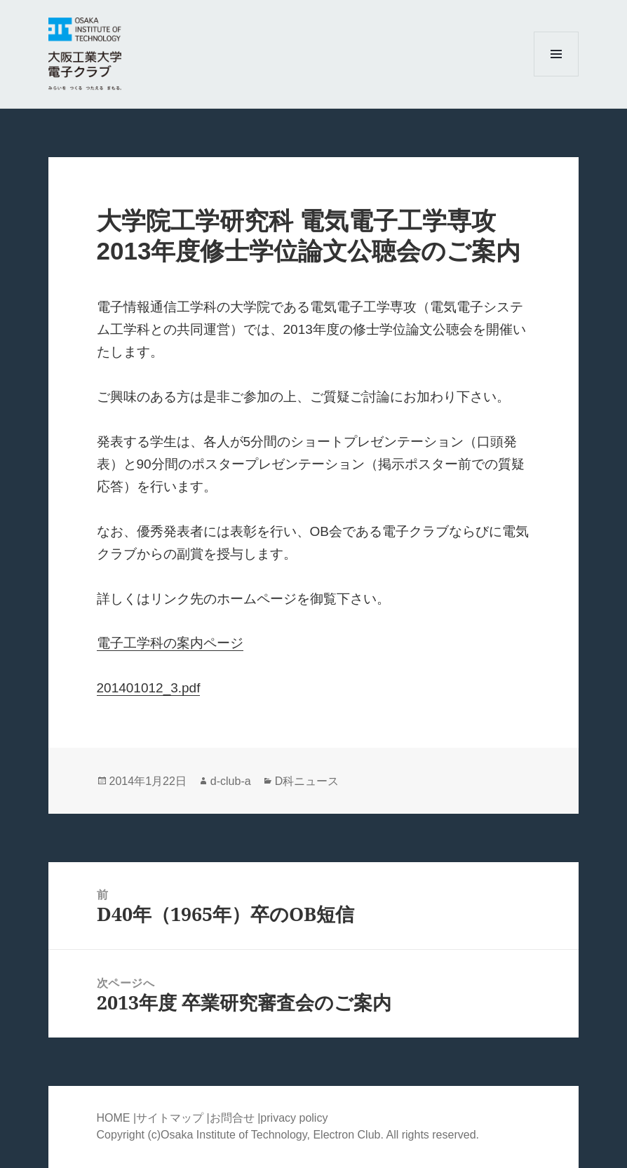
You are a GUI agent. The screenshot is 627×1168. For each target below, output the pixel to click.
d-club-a (230, 781)
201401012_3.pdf (149, 687)
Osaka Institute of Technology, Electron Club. (273, 1135)
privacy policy (294, 1118)
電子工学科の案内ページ (170, 643)
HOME (113, 1118)
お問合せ (232, 1118)
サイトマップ (171, 1118)
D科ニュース (307, 781)
